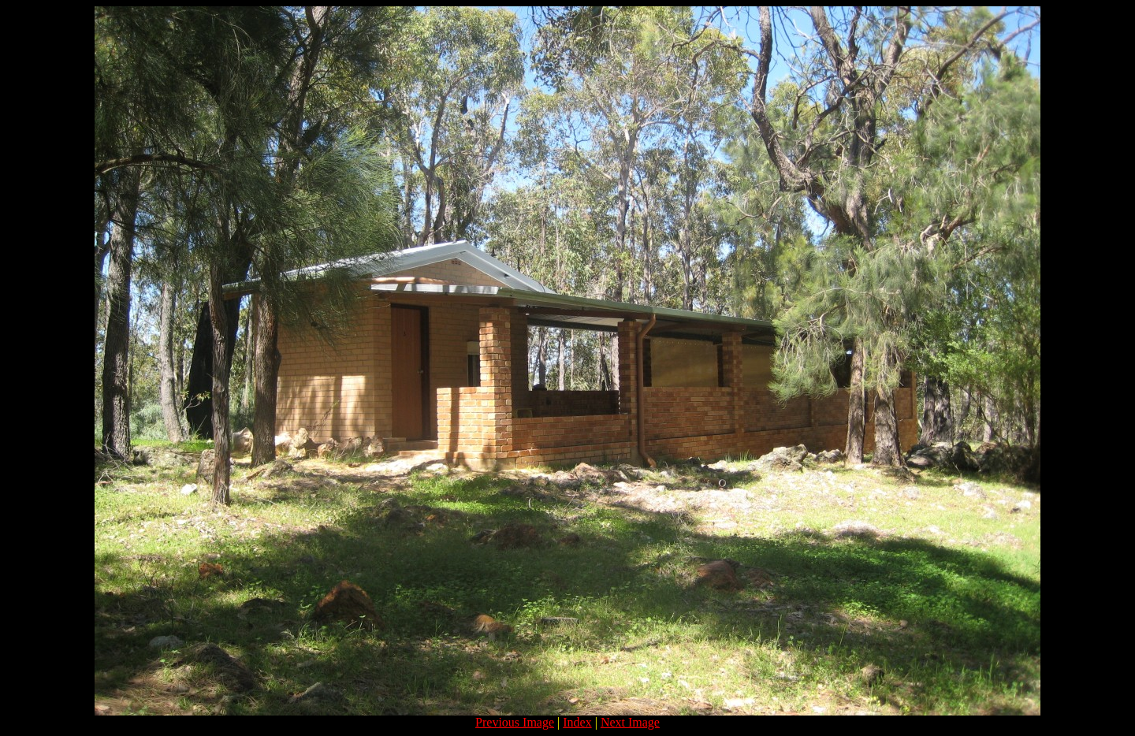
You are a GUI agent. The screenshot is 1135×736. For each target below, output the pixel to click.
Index (577, 722)
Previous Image (514, 722)
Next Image (630, 722)
